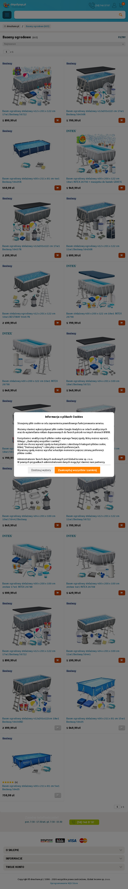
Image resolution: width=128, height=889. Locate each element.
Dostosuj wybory (41, 470)
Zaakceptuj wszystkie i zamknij (77, 470)
